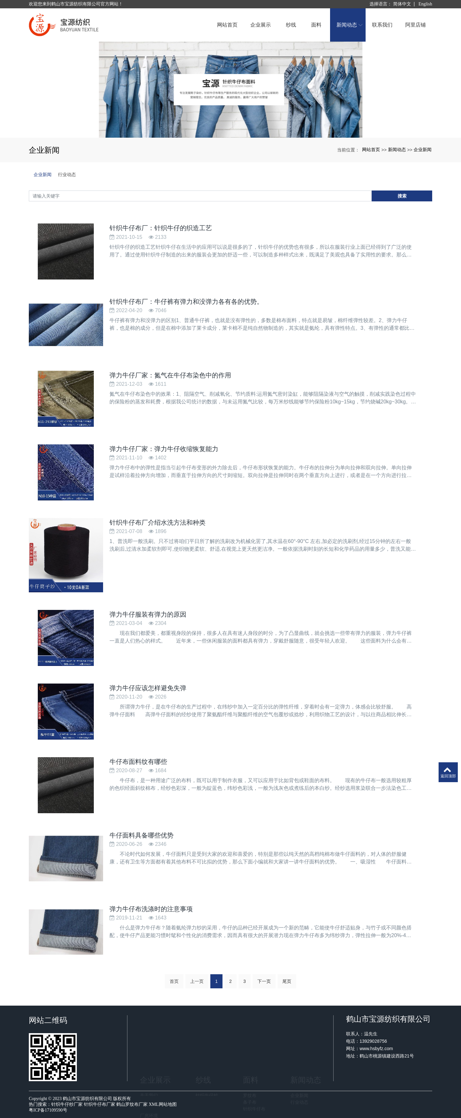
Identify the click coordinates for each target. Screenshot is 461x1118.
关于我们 (149, 1051)
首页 (174, 985)
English (425, 4)
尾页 (286, 985)
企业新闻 (423, 149)
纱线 (203, 1035)
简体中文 (402, 4)
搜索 (402, 195)
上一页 (197, 985)
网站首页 (371, 149)
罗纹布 (249, 1051)
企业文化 (149, 1057)
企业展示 (155, 1035)
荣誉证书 (149, 1064)
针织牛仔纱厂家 (67, 1104)
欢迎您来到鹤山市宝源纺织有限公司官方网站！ (76, 4)
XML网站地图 (163, 1104)
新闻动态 (397, 149)
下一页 (264, 985)
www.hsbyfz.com (400, 1048)
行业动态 (67, 174)
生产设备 (149, 1078)
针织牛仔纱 (207, 1051)
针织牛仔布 (254, 1064)
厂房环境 (149, 1071)
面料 (250, 1035)
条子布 (249, 1057)
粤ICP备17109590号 (48, 1110)
